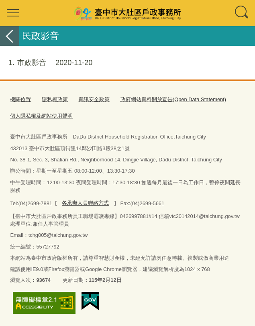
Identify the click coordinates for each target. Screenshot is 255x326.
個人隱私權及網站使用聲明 (41, 116)
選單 (13, 13)
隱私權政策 (55, 99)
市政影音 (46, 63)
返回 (9, 36)
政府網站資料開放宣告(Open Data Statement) (173, 99)
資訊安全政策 (94, 99)
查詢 (242, 13)
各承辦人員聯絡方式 (85, 203)
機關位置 (20, 99)
